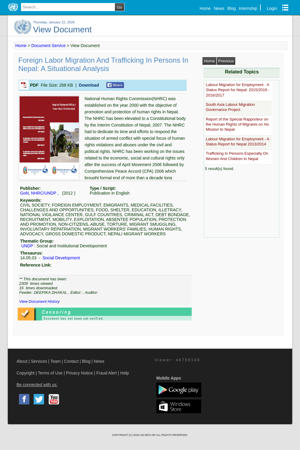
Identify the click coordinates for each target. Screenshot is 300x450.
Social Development (60, 257)
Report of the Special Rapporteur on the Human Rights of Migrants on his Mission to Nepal (237, 124)
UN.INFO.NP (148, 435)
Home (205, 8)
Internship (248, 8)
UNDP (27, 245)
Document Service (48, 45)
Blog (231, 8)
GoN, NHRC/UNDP (38, 193)
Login (272, 8)
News (219, 8)
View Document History (39, 301)
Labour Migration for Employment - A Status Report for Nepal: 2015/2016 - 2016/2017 (237, 89)
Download (89, 85)
